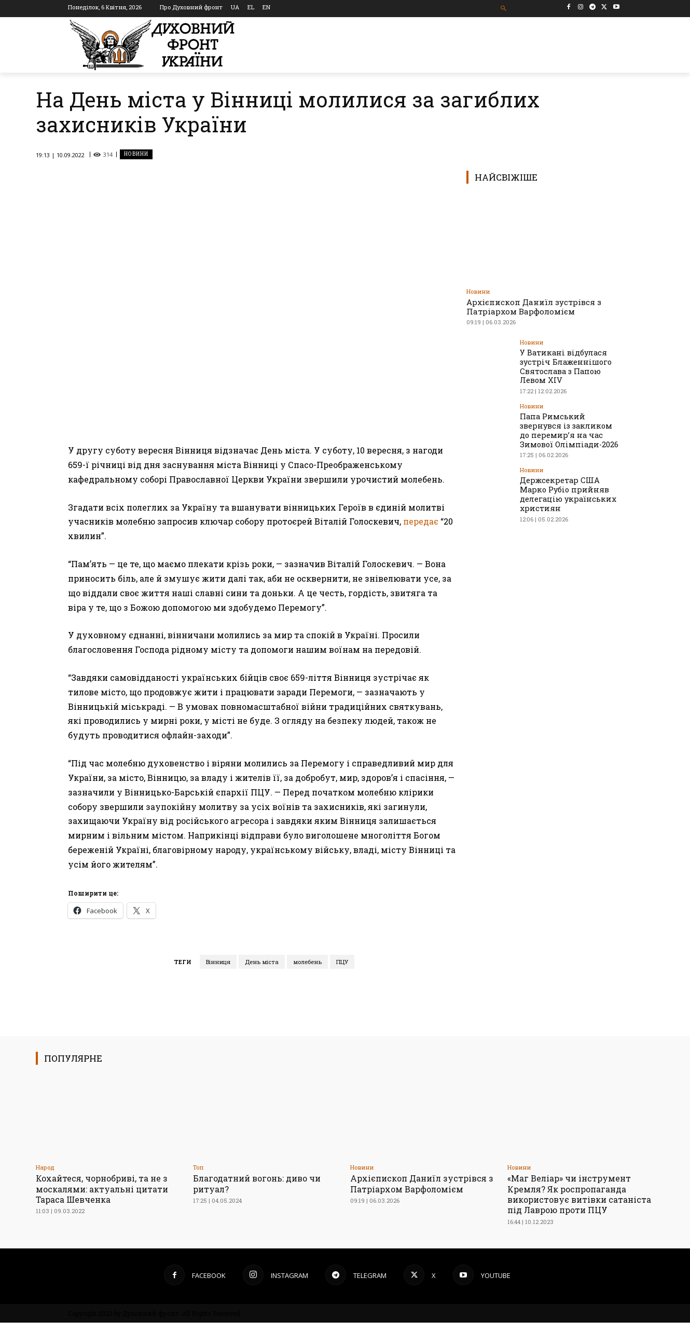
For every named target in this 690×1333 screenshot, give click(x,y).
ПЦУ (342, 962)
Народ (45, 1167)
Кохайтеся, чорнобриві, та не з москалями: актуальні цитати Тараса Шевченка (106, 1188)
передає (420, 521)
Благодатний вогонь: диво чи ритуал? (261, 1183)
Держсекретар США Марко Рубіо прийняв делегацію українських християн (570, 484)
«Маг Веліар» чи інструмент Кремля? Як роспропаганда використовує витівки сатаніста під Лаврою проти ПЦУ (573, 1199)
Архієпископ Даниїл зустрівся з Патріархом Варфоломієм (533, 307)
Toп (198, 1167)
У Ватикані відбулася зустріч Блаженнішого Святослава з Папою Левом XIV (564, 365)
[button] (504, 8)
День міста (262, 962)
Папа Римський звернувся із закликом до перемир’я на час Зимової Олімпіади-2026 (570, 427)
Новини (136, 154)
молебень (307, 962)
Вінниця (218, 962)
